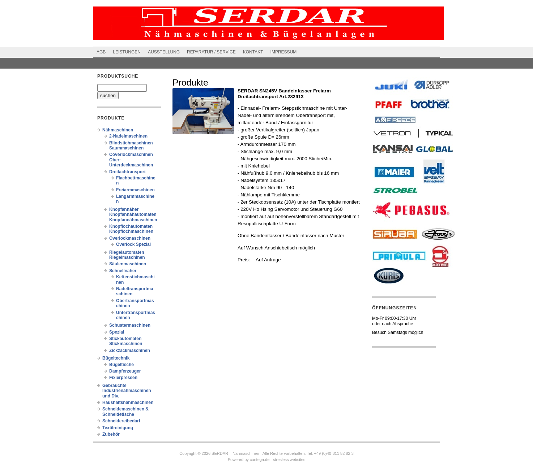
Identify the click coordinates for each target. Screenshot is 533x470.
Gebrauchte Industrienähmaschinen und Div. (126, 391)
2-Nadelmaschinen (128, 136)
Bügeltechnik (115, 358)
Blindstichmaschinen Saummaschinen (131, 145)
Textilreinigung (117, 427)
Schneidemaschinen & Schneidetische (125, 411)
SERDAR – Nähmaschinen (235, 453)
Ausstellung (164, 52)
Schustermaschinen (129, 325)
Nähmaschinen (117, 129)
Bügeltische (121, 364)
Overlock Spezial (133, 244)
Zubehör (111, 434)
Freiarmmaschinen (135, 189)
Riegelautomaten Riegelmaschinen (127, 255)
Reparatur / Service (211, 52)
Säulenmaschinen (127, 263)
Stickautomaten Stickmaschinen (125, 341)
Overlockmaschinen (129, 238)
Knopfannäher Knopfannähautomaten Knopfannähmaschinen (133, 214)
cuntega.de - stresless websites (277, 459)
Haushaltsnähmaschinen (127, 402)
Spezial (116, 332)
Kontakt (253, 52)
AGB (101, 52)
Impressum (283, 52)
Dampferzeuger (125, 371)
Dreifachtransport (127, 171)
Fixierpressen (123, 377)
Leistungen (127, 52)
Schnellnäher (122, 270)
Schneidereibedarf (121, 420)
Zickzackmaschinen (129, 350)
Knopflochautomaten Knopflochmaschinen (131, 229)
